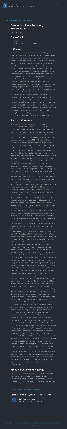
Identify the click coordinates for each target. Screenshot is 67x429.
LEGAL (33, 425)
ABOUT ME (27, 423)
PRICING (18, 423)
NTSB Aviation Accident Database (28, 389)
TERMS (58, 423)
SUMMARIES (50, 423)
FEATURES (8, 423)
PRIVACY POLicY (39, 423)
